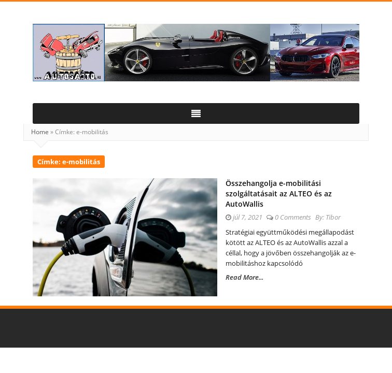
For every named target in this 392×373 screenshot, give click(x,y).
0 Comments (293, 217)
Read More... (244, 277)
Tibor (333, 217)
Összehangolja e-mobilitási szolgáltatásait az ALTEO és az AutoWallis (279, 193)
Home (40, 131)
